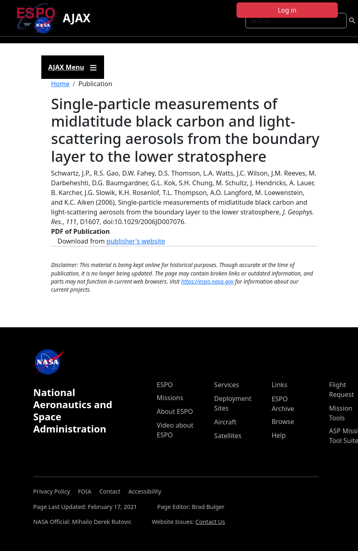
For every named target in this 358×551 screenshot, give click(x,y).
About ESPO (175, 411)
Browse (283, 421)
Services (226, 384)
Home (60, 83)
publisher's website (136, 241)
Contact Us (210, 522)
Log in (287, 10)
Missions (170, 397)
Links (280, 384)
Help (279, 435)
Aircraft (225, 421)
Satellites (227, 435)
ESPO (165, 384)
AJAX (76, 17)
